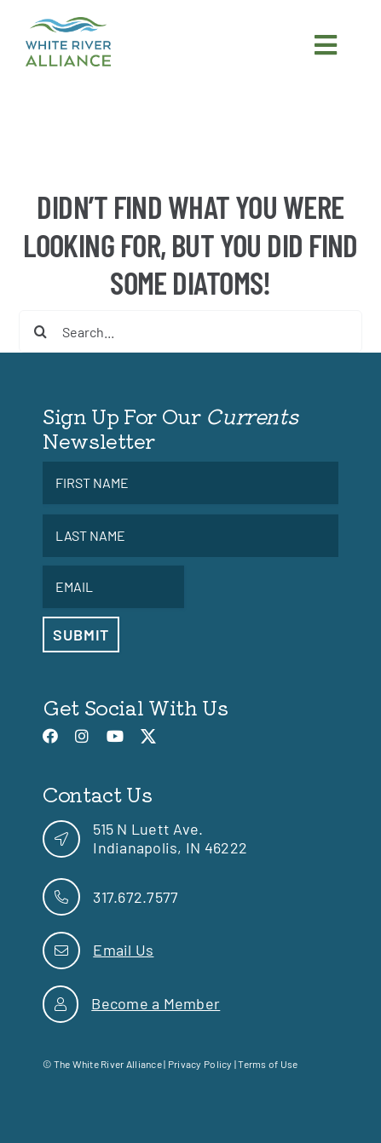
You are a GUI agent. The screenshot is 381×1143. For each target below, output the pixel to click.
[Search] (40, 331)
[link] (68, 24)
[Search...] (190, 331)
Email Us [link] (123, 949)
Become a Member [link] (155, 1003)
